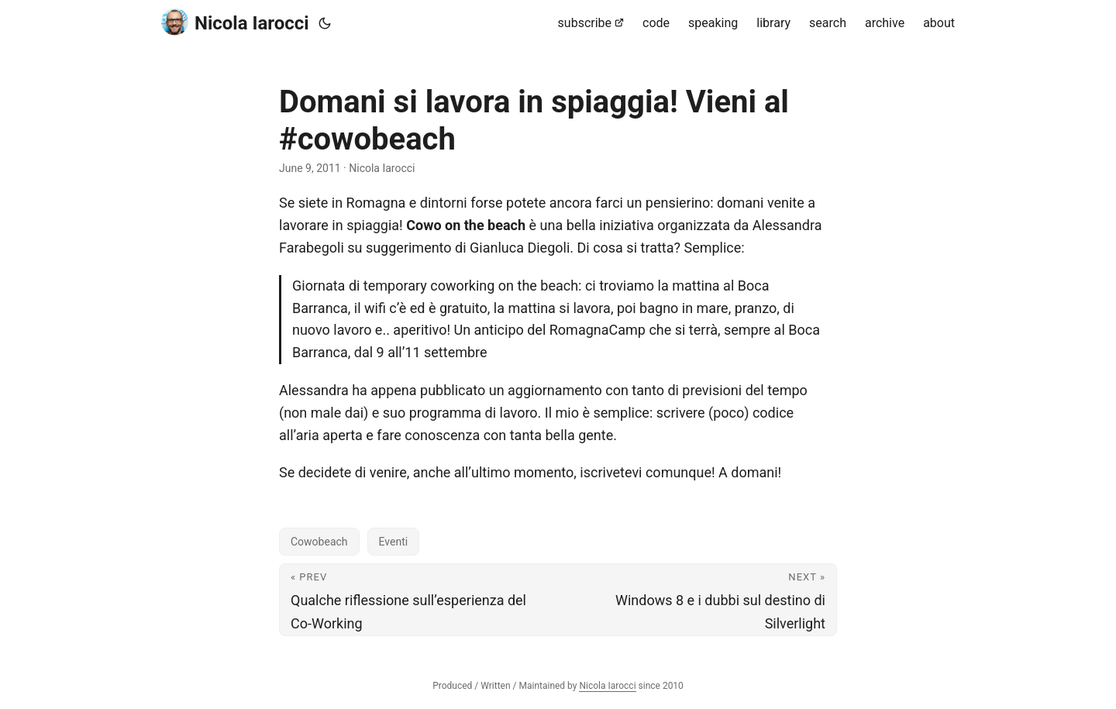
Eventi (393, 541)
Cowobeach (319, 541)
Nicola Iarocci (235, 22)
